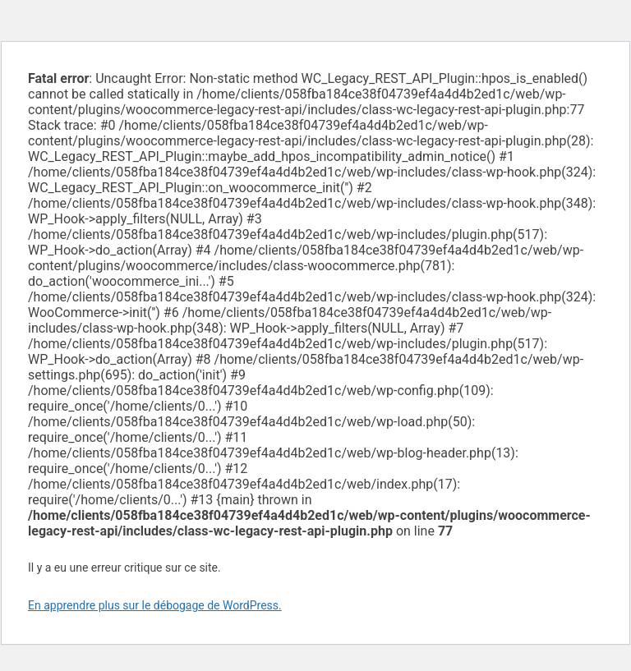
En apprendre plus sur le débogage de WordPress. (155, 605)
